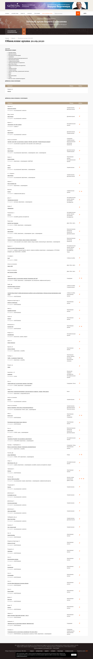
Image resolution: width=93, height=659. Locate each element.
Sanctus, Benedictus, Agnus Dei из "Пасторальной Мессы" (20, 407)
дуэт (40, 143)
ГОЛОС (15, 225)
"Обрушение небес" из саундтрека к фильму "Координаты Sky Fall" (22, 278)
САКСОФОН (17, 288)
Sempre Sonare (10, 159)
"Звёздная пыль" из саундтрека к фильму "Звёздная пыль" (20, 623)
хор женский (17, 143)
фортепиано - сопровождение (28, 152)
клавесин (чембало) (35, 250)
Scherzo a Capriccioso (12, 302)
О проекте (29, 13)
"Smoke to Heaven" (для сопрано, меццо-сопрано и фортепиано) (21, 239)
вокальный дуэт (42, 241)
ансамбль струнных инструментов (39, 464)
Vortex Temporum (11, 342)
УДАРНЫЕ (30, 161)
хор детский (22, 143)
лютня (15, 376)
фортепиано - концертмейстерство (22, 393)
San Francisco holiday (12, 272)
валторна (16, 201)
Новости (23, 13)
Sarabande (9, 374)
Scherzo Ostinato (11, 348)
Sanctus (9, 399)
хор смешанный (17, 110)
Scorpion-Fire (10, 326)
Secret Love (10, 415)
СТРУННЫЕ (56, 250)
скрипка (16, 126)
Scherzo (9, 214)
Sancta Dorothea (11, 535)
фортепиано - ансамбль (20, 251)
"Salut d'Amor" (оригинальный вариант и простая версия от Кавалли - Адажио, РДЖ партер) (28, 391)
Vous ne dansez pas (11, 183)
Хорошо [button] (73, 654)
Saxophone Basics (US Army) (13, 286)
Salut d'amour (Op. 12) (12, 462)
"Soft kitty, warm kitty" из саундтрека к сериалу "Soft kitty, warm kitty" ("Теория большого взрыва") (28, 141)
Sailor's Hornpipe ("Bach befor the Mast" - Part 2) (18, 615)
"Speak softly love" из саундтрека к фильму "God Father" (20, 383)
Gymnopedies (10, 575)
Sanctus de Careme (11, 108)
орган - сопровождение (41, 152)
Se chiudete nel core (11, 495)
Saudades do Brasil (11, 310)
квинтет (28, 250)
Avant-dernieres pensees (12, 559)
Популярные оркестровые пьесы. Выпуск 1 (17, 422)
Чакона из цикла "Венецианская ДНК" (15, 248)
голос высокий (29, 143)
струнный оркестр (22, 250)
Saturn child (10, 266)
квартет (25, 336)
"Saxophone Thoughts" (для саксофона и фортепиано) (19, 438)
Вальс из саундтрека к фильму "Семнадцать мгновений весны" (21, 446)
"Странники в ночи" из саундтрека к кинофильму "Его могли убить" (22, 631)
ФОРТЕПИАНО (17, 296)
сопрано (29, 241)
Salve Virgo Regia (11, 519)
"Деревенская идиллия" (12, 200)
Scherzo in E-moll (11, 543)
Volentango (9, 551)
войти (85, 13)
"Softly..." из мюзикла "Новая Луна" (15, 358)
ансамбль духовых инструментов (21, 216)
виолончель (16, 336)
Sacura (9, 167)
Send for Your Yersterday (12, 223)
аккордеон (9, 251)
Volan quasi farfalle (11, 511)
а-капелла (24, 110)
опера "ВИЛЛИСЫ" (11, 454)
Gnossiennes (10, 567)
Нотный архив (15, 13)
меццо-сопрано (35, 241)
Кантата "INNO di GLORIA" (13, 479)
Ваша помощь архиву (47, 13)
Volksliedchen (10, 208)
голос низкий (36, 143)
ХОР (19, 456)
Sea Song (9, 599)
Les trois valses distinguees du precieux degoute (17, 583)
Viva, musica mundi (11, 527)
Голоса (9, 191)
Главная (7, 13)
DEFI (87, 651)
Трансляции (37, 13)
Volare (8, 367)
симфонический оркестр (19, 193)
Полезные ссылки (69, 650)
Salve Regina (10, 116)
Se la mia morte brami (12, 503)
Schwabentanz (10, 334)
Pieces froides (10, 591)
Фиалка (9, 91)
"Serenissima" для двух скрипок (14, 124)
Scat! (8, 258)
